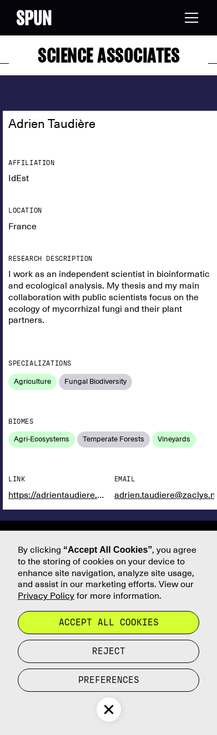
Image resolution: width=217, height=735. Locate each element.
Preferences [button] (108, 680)
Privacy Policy (46, 596)
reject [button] (108, 651)
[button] (189, 17)
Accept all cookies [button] (109, 622)
